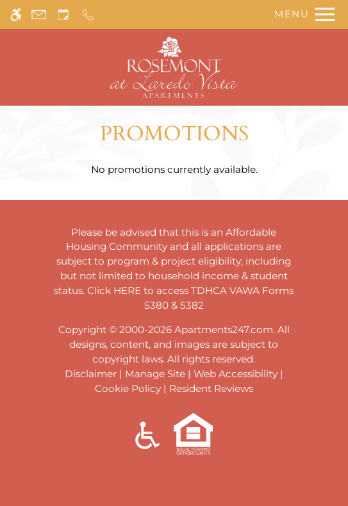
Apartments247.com (223, 329)
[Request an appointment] (63, 14)
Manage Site (155, 374)
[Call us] (88, 14)
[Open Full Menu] (301, 14)
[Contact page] (39, 14)
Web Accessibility (236, 374)
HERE (127, 290)
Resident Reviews (211, 388)
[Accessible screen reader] (15, 14)
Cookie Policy (128, 388)
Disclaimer (91, 374)
